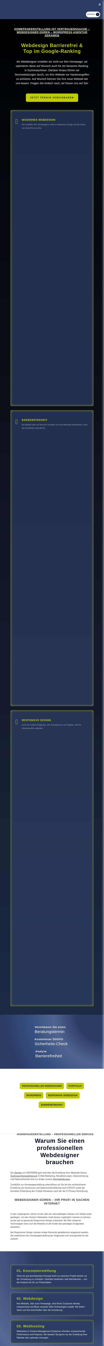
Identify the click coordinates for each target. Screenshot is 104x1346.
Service (18, 1173)
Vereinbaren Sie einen (50, 1027)
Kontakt (91, 14)
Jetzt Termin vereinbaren (52, 97)
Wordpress (33, 1095)
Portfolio (75, 1086)
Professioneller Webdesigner (42, 1086)
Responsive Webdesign (62, 1095)
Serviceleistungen (61, 1179)
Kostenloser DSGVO (49, 1039)
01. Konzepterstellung (36, 1271)
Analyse (41, 1051)
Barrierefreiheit (52, 1105)
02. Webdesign (30, 1298)
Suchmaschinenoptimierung (23, 1176)
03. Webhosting (31, 1326)
